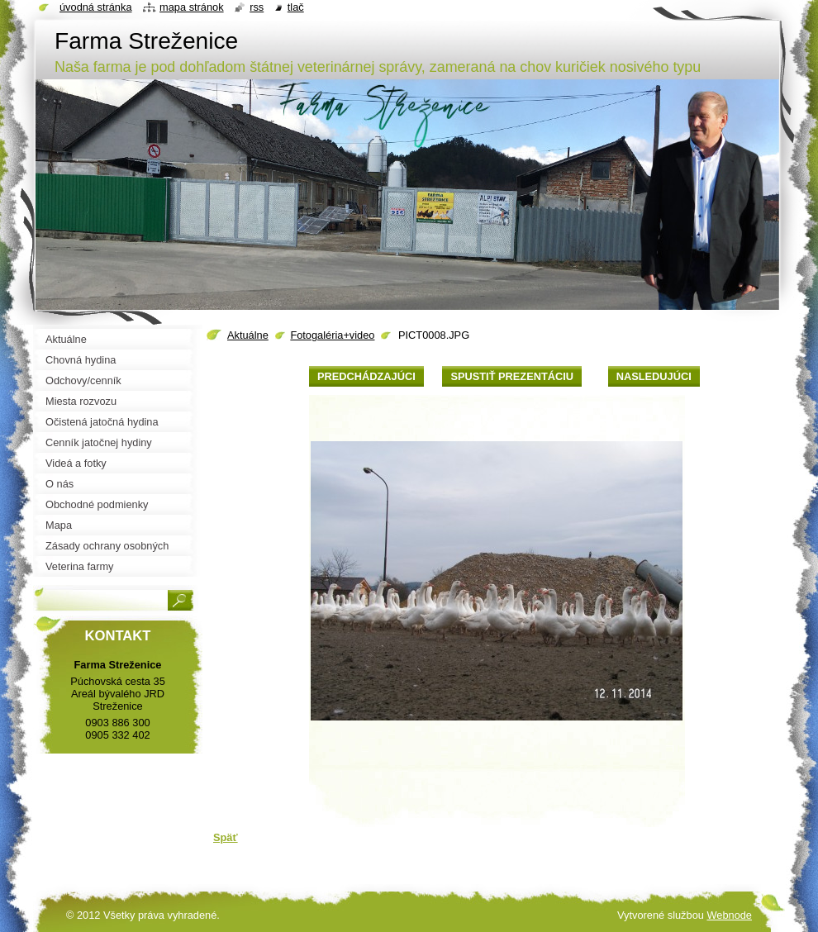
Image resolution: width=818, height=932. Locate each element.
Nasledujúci (654, 376)
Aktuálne (248, 335)
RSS (257, 7)
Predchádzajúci (366, 376)
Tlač (296, 7)
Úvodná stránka (95, 7)
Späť (225, 837)
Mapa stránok (191, 7)
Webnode (729, 915)
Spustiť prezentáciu (511, 376)
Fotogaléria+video (332, 335)
